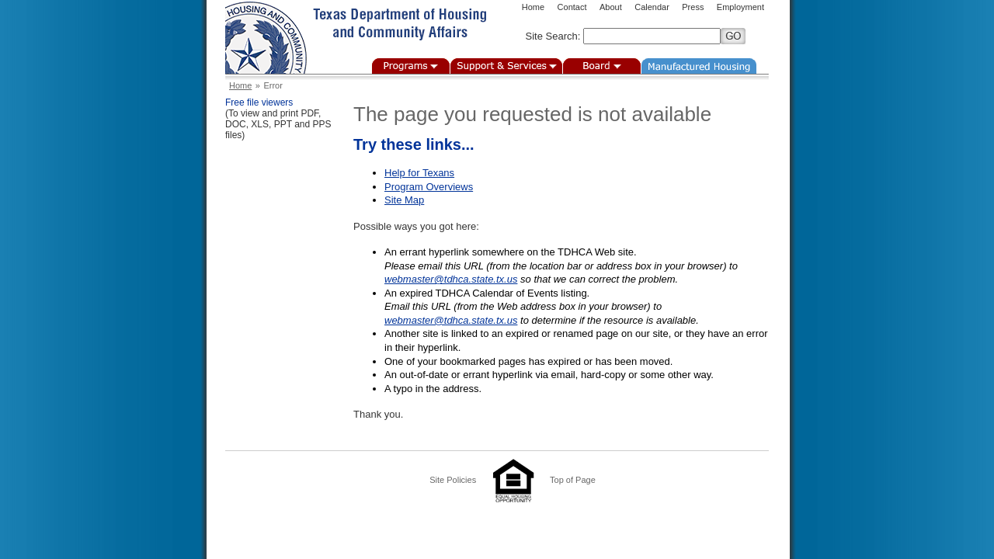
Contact (572, 7)
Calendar (651, 7)
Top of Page (573, 479)
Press (693, 7)
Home (533, 7)
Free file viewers (259, 102)
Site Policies (452, 479)
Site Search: (553, 36)
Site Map (404, 200)
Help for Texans (419, 173)
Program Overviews (428, 187)
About (611, 7)
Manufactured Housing (698, 66)
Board (602, 66)
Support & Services (506, 66)
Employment (740, 7)
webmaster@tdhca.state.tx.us (450, 279)
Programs (411, 66)
